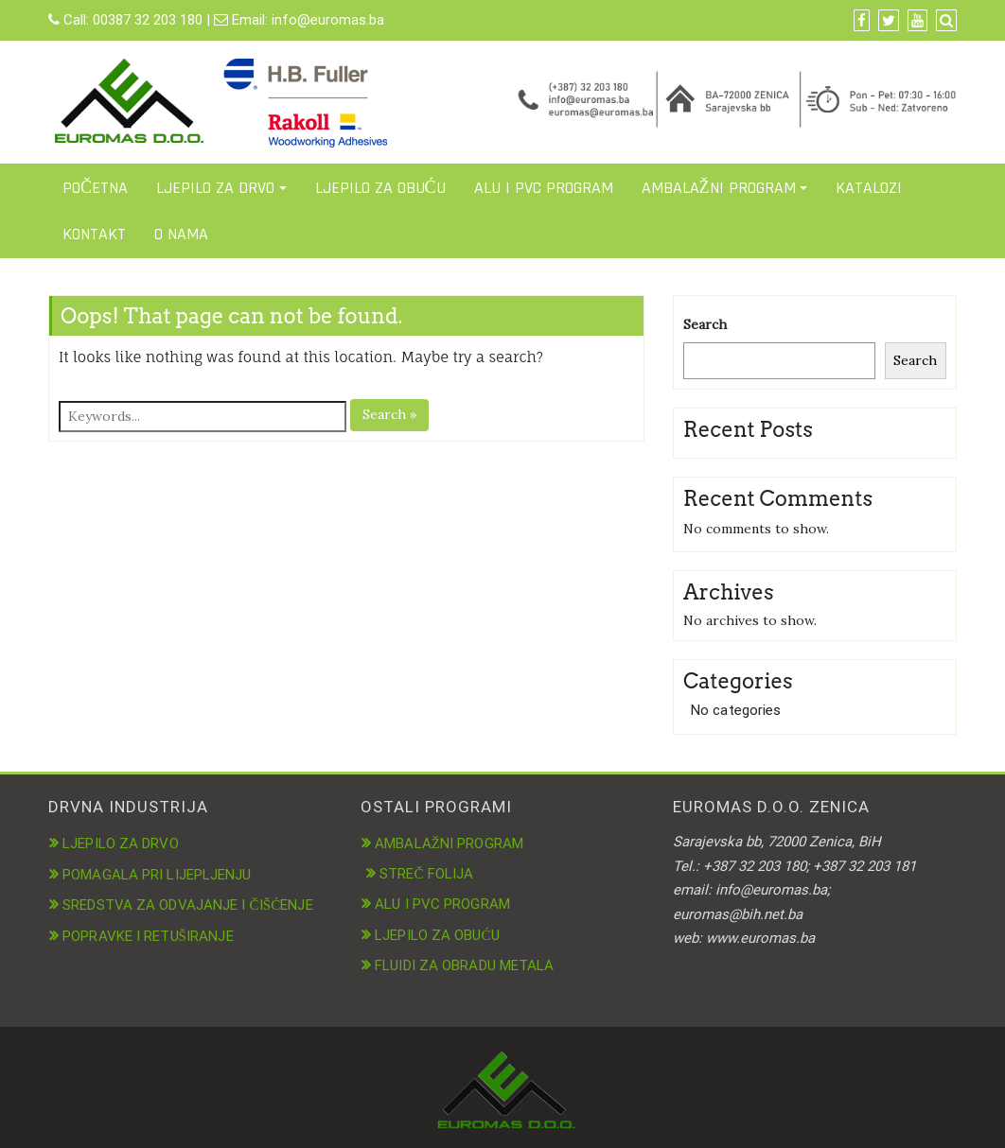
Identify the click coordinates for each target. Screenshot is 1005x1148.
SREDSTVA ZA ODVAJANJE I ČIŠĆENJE (187, 904)
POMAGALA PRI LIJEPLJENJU (156, 874)
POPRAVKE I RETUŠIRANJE (148, 936)
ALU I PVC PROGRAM (543, 188)
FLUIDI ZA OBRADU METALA (464, 965)
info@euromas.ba (328, 19)
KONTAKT (94, 234)
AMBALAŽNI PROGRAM (719, 188)
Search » (389, 414)
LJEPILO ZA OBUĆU (380, 188)
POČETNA (95, 188)
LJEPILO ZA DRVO (215, 188)
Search (705, 324)
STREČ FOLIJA (426, 873)
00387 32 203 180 (148, 19)
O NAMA (181, 234)
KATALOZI (869, 188)
